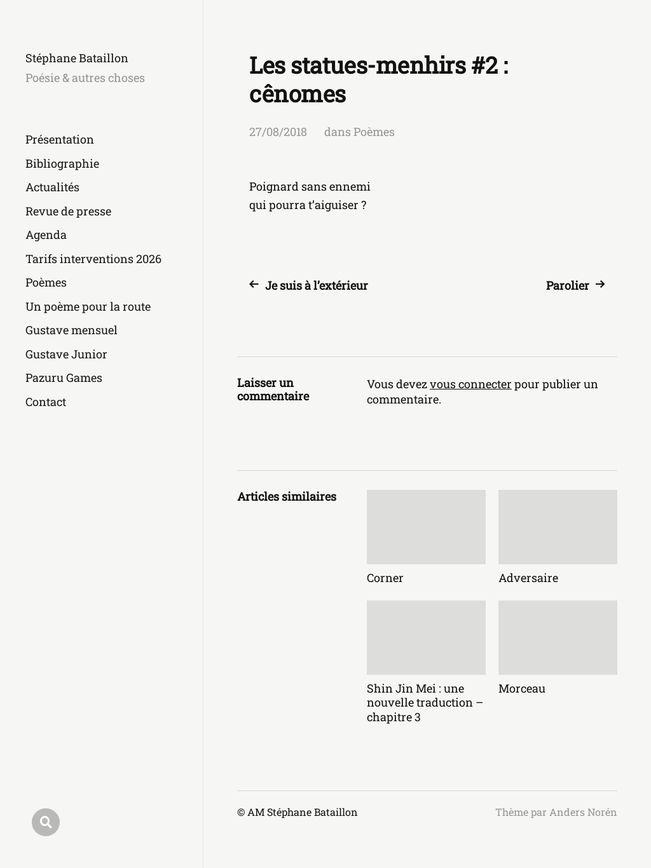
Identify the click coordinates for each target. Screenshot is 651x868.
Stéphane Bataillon (76, 57)
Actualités (52, 186)
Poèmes (46, 282)
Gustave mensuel (71, 329)
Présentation (59, 139)
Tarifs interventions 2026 (93, 258)
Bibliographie (62, 163)
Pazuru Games (63, 377)
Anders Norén (583, 811)
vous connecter (471, 383)
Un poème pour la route (88, 306)
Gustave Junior (66, 354)
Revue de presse (68, 211)
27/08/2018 (278, 131)
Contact (45, 401)
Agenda (46, 234)
